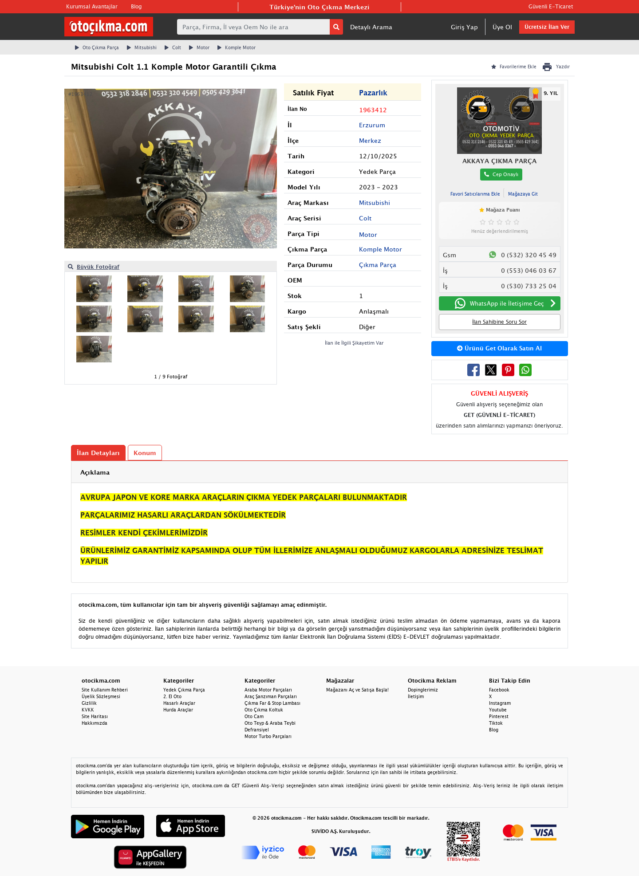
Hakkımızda (94, 723)
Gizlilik (89, 703)
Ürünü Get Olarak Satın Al (499, 348)
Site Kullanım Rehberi (105, 689)
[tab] (319, 472)
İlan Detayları (98, 452)
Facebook (499, 689)
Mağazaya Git (523, 193)
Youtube (498, 709)
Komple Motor (236, 47)
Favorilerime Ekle (513, 66)
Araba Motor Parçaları (268, 689)
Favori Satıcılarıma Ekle (475, 193)
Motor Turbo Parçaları (268, 736)
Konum (145, 452)
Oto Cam (254, 716)
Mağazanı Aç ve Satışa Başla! (357, 689)
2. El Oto (172, 696)
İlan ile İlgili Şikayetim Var (354, 343)
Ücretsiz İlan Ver (547, 27)
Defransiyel (257, 729)
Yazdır (556, 67)
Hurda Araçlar (178, 709)
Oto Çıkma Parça (97, 47)
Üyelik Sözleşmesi (101, 696)
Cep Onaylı (501, 174)
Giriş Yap (464, 27)
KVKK (88, 709)
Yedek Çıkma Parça (184, 689)
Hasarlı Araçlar (179, 703)
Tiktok (496, 723)
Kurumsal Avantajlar (92, 6)
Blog (136, 6)
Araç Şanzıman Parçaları (271, 696)
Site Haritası (95, 716)
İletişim (416, 696)
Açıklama (95, 472)
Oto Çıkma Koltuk (264, 709)
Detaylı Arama (371, 27)
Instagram (500, 703)
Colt (173, 47)
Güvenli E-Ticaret (551, 6)
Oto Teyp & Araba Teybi (270, 723)
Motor (199, 47)
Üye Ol (502, 27)
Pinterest (499, 716)
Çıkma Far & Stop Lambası (272, 703)
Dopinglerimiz (423, 689)
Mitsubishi (142, 47)
